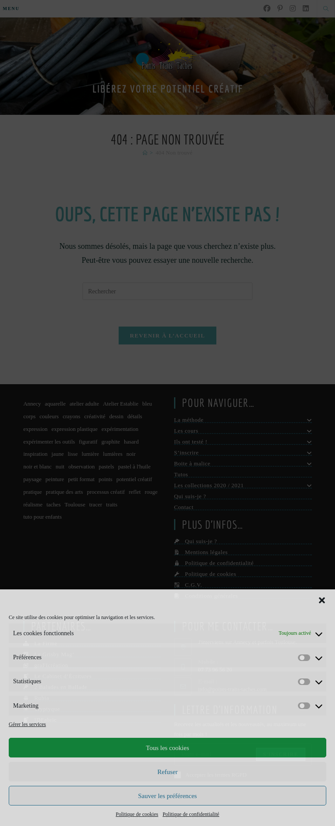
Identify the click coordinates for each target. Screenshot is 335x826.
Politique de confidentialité (191, 814)
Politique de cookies (137, 814)
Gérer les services (27, 724)
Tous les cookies (167, 747)
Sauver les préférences (167, 795)
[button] (322, 600)
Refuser (167, 771)
